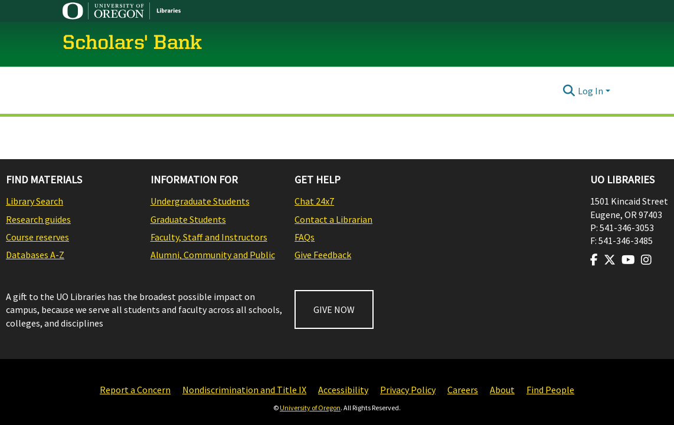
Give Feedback (323, 255)
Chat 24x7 (314, 201)
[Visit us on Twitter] (610, 259)
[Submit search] (569, 91)
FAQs (305, 237)
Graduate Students (188, 219)
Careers (462, 390)
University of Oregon (310, 407)
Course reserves (37, 237)
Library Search (34, 201)
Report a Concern (135, 390)
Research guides (38, 219)
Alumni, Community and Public (212, 255)
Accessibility (343, 390)
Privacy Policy (408, 390)
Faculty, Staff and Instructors (208, 237)
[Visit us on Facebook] (594, 259)
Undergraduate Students (200, 201)
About (502, 390)
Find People (550, 390)
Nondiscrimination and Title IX (244, 390)
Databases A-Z (35, 255)
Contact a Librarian (333, 219)
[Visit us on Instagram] (646, 259)
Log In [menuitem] (590, 91)
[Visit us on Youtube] (628, 259)
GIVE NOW (334, 309)
